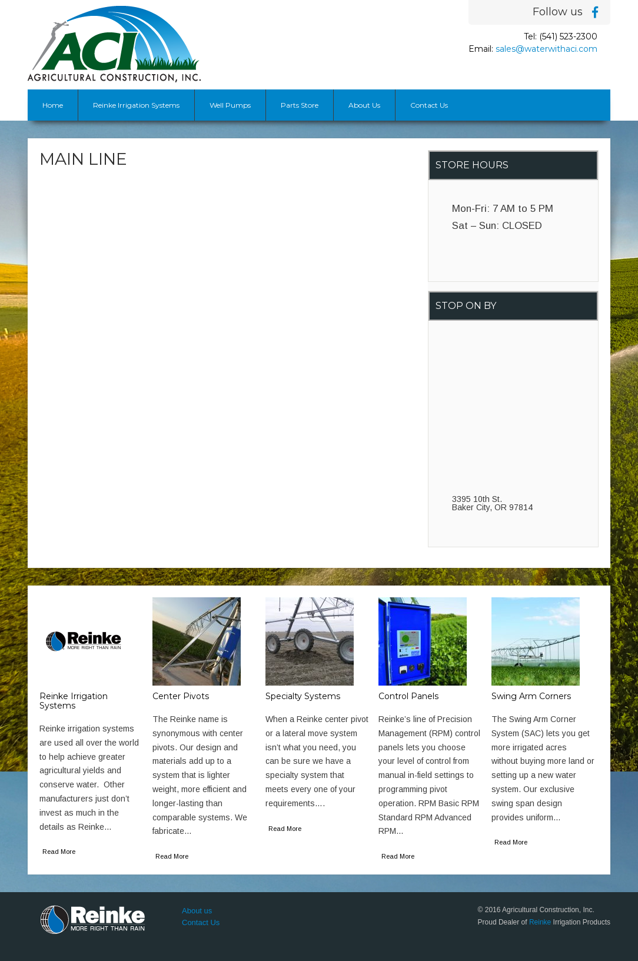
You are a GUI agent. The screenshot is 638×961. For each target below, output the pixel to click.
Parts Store (299, 105)
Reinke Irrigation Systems (136, 105)
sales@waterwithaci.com (546, 49)
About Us (364, 105)
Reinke (540, 922)
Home (52, 105)
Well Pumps (230, 105)
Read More (58, 851)
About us (197, 910)
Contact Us (429, 105)
